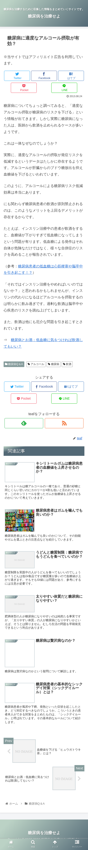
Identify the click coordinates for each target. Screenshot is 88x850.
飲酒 (67, 364)
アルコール (36, 364)
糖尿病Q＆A (14, 364)
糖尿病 (53, 364)
